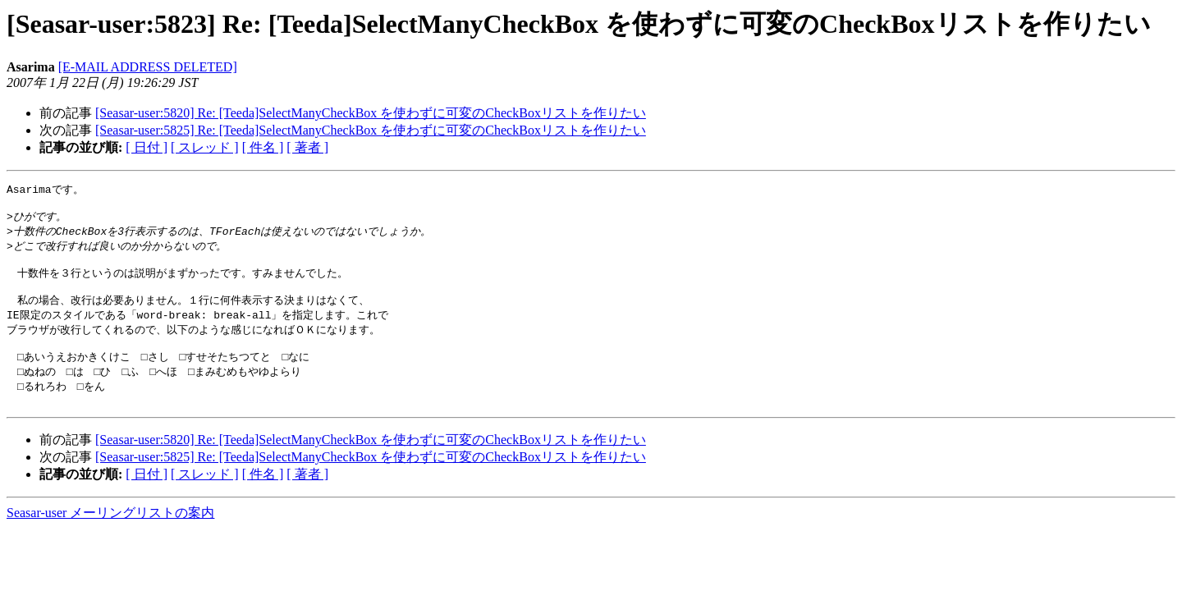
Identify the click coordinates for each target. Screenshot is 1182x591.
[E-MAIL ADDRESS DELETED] (147, 67)
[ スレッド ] (205, 147)
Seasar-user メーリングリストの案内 (110, 534)
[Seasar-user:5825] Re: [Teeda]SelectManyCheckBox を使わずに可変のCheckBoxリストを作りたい (370, 130)
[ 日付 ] (146, 147)
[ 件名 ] (263, 147)
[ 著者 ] (307, 147)
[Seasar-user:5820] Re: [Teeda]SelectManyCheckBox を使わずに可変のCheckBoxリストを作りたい (370, 113)
